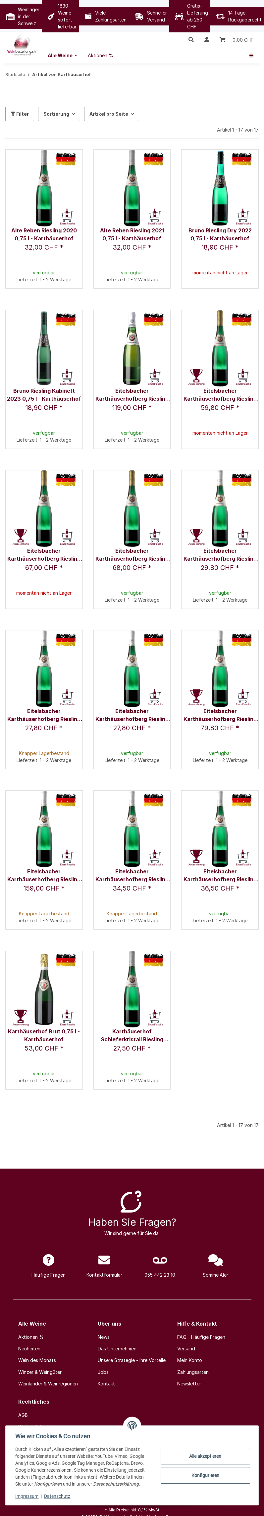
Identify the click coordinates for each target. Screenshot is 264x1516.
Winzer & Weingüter (40, 1372)
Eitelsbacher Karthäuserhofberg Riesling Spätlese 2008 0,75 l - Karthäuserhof (220, 715)
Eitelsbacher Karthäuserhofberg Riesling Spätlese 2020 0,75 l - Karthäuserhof (132, 876)
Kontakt (106, 1383)
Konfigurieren (204, 1475)
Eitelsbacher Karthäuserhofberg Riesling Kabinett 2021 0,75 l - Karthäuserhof (132, 715)
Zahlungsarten (193, 1372)
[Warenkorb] (236, 39)
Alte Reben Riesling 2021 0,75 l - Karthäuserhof (132, 234)
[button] (191, 39)
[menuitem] (63, 55)
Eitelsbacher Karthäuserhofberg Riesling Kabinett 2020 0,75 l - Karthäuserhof (43, 715)
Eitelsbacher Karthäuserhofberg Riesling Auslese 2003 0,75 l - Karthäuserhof (132, 395)
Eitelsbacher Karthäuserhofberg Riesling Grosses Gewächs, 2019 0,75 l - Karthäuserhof (43, 555)
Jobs (103, 1372)
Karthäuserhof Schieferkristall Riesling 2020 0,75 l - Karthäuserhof (132, 1036)
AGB (23, 1415)
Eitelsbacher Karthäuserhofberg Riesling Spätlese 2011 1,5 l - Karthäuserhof (43, 876)
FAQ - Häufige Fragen (201, 1337)
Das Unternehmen (117, 1348)
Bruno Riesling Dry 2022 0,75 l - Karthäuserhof (220, 234)
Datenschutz (58, 1496)
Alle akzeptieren (204, 1456)
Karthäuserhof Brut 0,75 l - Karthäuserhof (44, 1035)
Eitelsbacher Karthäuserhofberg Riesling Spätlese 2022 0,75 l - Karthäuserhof (220, 876)
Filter (20, 114)
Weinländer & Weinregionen (48, 1383)
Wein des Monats (37, 1360)
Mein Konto (189, 1360)
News (104, 1337)
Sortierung (56, 114)
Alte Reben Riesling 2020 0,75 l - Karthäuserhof (44, 234)
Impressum (27, 1496)
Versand (186, 1348)
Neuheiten (29, 1348)
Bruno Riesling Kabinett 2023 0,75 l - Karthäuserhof (44, 394)
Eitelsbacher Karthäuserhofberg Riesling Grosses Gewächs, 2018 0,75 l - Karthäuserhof (220, 395)
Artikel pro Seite (108, 114)
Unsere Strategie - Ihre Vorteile (132, 1360)
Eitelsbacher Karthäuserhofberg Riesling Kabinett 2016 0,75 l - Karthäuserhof (220, 555)
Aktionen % (31, 1337)
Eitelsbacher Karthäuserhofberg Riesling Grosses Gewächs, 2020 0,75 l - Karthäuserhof (132, 555)
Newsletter (189, 1383)
